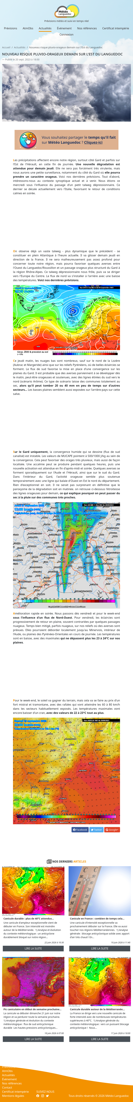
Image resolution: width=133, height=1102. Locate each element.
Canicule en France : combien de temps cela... (97, 918)
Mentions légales (13, 1096)
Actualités (45, 28)
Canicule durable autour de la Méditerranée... (97, 1009)
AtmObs (28, 28)
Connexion (66, 34)
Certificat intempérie (115, 28)
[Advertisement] (66, 222)
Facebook (80, 829)
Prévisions (10, 28)
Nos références (87, 28)
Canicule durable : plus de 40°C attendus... (28, 918)
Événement (64, 28)
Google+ (112, 829)
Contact (7, 1087)
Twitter (96, 829)
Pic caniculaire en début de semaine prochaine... (32, 1009)
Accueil (6, 47)
